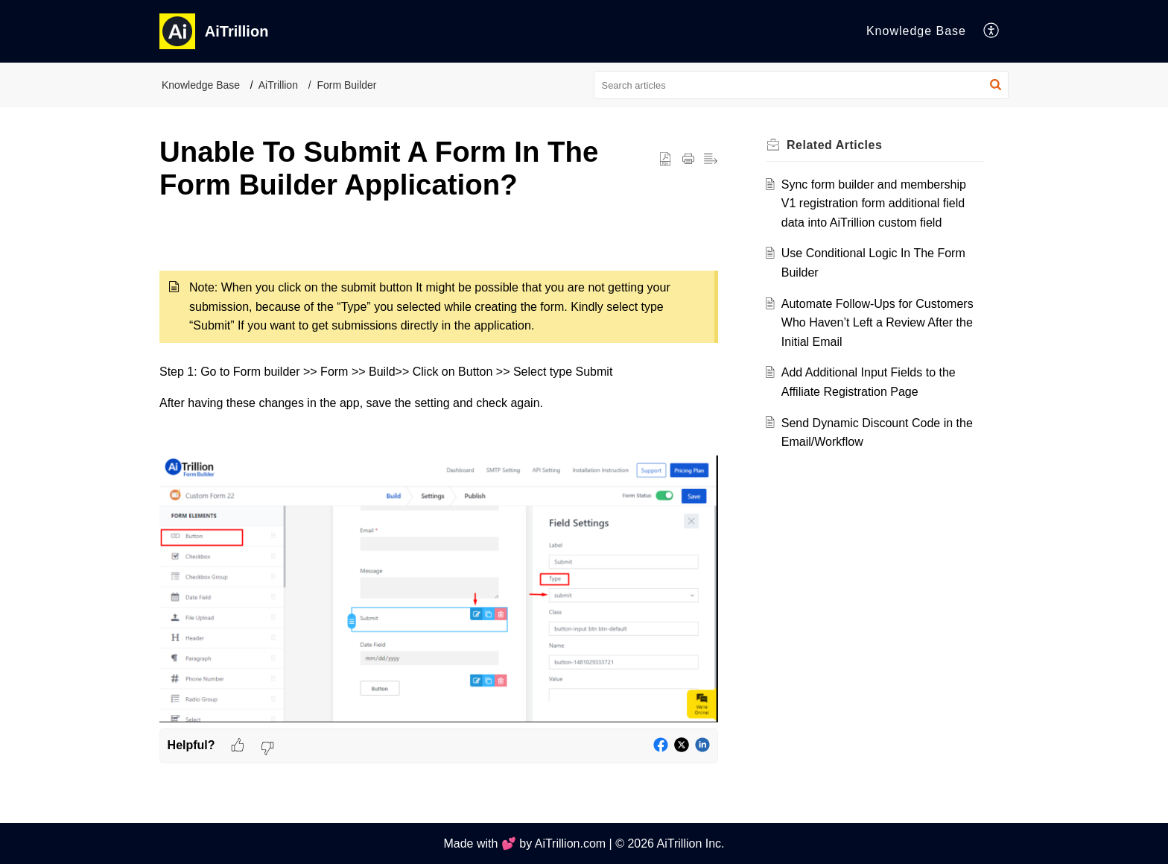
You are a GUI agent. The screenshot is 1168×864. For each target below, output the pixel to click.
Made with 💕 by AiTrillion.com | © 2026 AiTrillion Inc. (583, 843)
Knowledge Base (201, 85)
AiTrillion (278, 85)
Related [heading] (834, 145)
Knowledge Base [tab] (916, 31)
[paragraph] (438, 480)
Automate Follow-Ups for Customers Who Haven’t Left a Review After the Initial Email (877, 322)
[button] (992, 31)
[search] (801, 85)
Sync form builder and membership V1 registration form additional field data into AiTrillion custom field (873, 203)
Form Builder (346, 85)
